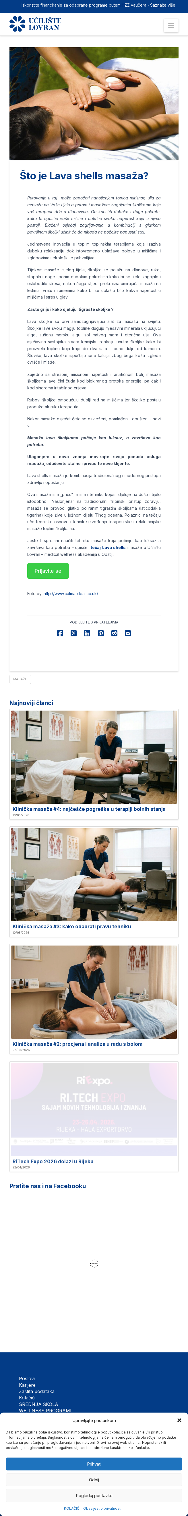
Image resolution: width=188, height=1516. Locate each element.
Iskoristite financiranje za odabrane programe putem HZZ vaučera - (85, 5)
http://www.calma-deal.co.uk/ (71, 593)
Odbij (94, 1479)
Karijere (27, 1385)
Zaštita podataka (37, 1391)
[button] (179, 1420)
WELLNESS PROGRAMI (45, 1410)
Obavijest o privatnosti (102, 1508)
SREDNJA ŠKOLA (38, 1404)
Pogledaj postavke (94, 1495)
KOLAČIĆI (72, 1508)
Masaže (20, 679)
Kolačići (27, 1398)
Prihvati (94, 1464)
